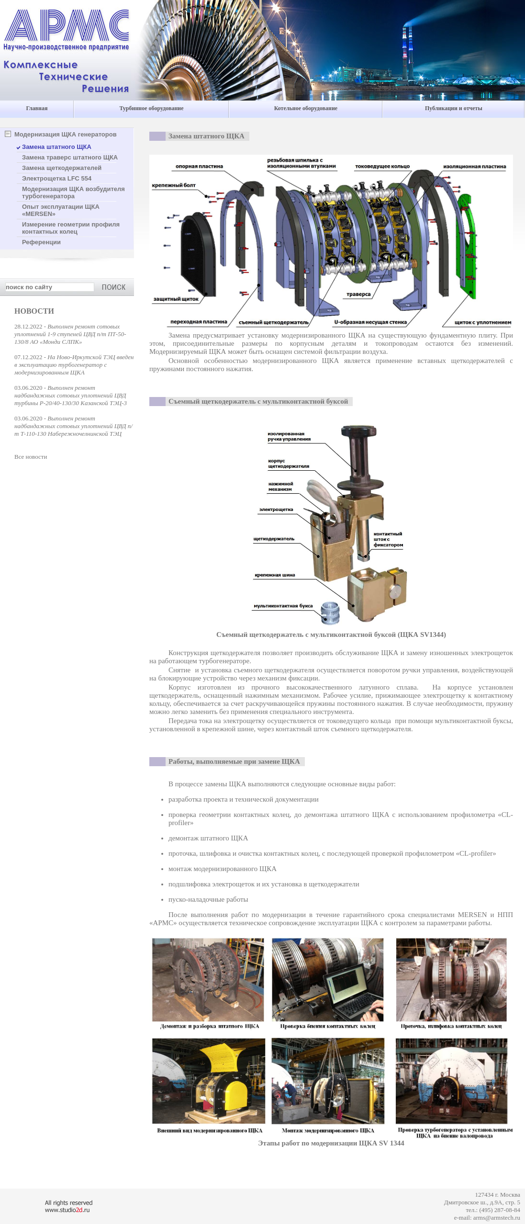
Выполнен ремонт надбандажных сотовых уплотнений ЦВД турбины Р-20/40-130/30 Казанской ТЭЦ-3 (70, 395)
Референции (41, 242)
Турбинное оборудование (151, 108)
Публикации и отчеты (453, 108)
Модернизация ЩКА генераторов (65, 134)
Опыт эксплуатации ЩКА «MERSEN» (61, 210)
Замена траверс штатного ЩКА (70, 157)
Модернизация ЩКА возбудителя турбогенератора (73, 192)
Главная (37, 108)
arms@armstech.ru (496, 1217)
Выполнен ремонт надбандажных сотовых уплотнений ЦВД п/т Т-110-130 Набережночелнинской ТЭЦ (73, 426)
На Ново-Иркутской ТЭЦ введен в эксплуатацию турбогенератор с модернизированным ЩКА (74, 364)
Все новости (30, 456)
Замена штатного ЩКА (56, 146)
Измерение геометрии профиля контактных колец (71, 228)
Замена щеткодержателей (61, 167)
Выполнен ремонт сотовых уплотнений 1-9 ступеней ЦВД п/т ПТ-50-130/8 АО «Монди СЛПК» (70, 334)
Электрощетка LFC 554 (56, 178)
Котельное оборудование (306, 108)
